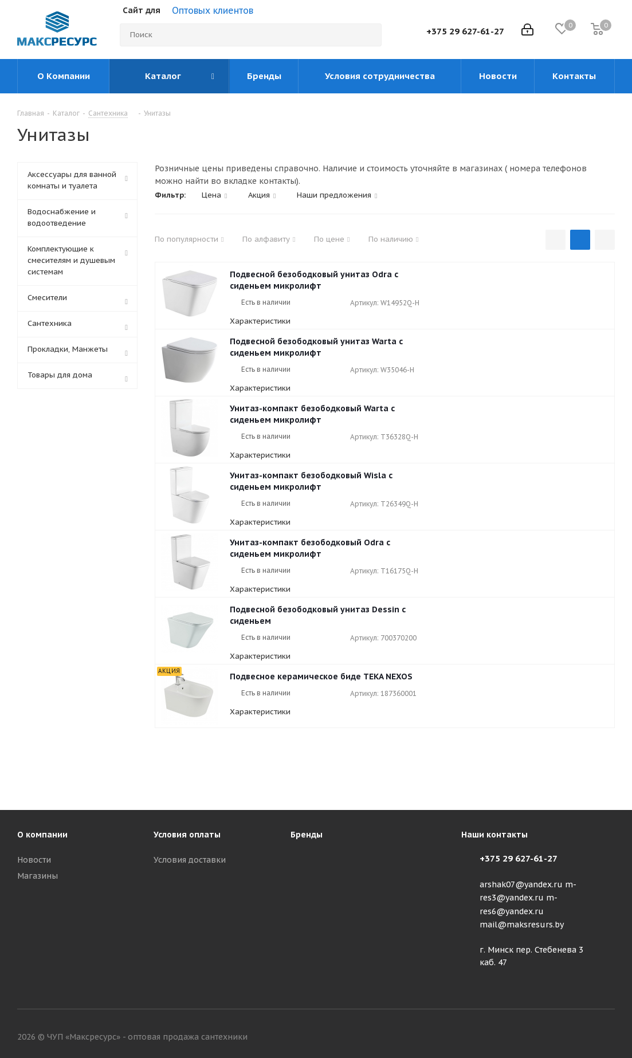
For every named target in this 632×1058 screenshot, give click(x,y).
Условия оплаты (187, 834)
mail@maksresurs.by (522, 924)
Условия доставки (190, 860)
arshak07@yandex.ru (521, 884)
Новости (34, 860)
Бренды (307, 834)
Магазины (37, 876)
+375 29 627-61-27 (465, 31)
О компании (42, 834)
